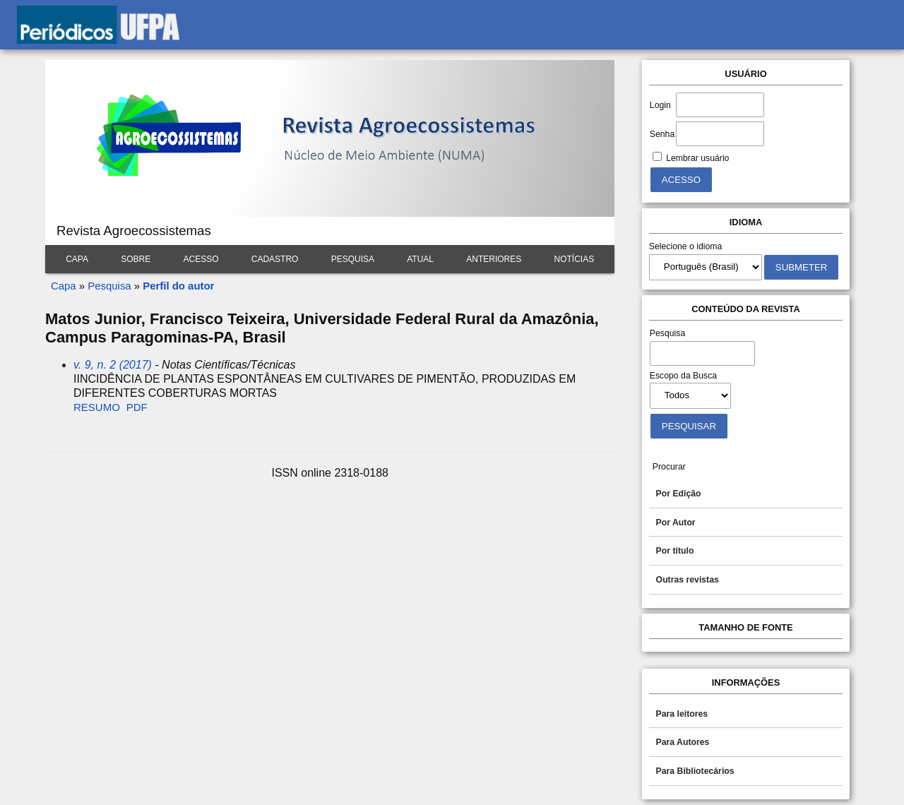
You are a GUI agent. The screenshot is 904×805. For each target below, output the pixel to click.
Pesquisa (352, 259)
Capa (77, 259)
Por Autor (676, 522)
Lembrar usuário (697, 158)
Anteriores (493, 259)
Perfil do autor (178, 286)
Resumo (96, 407)
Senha (662, 134)
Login (660, 105)
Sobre (135, 259)
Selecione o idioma (685, 246)
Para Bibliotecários (695, 771)
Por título (675, 551)
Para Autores (683, 742)
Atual (420, 259)
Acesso (200, 259)
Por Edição (678, 494)
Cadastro (275, 259)
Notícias (574, 259)
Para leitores (682, 714)
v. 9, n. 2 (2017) (112, 365)
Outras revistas (687, 580)
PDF (137, 407)
